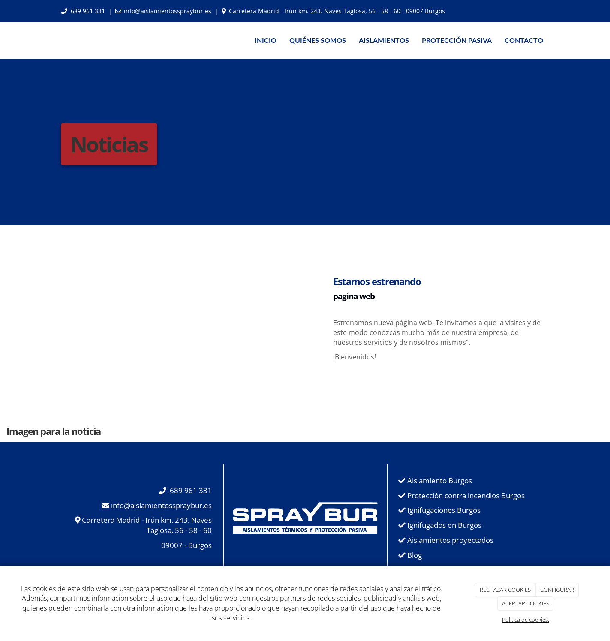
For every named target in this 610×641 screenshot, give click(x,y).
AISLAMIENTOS (384, 40)
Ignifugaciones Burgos (444, 510)
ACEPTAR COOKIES (525, 603)
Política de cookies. (525, 619)
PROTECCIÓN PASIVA (457, 40)
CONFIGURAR (557, 589)
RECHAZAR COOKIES (505, 589)
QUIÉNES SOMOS (317, 40)
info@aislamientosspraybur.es (167, 11)
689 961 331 (88, 11)
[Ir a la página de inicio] (52, 40)
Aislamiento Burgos (439, 480)
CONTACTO (524, 40)
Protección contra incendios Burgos (466, 495)
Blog (414, 555)
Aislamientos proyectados (450, 540)
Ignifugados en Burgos (444, 525)
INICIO (265, 40)
